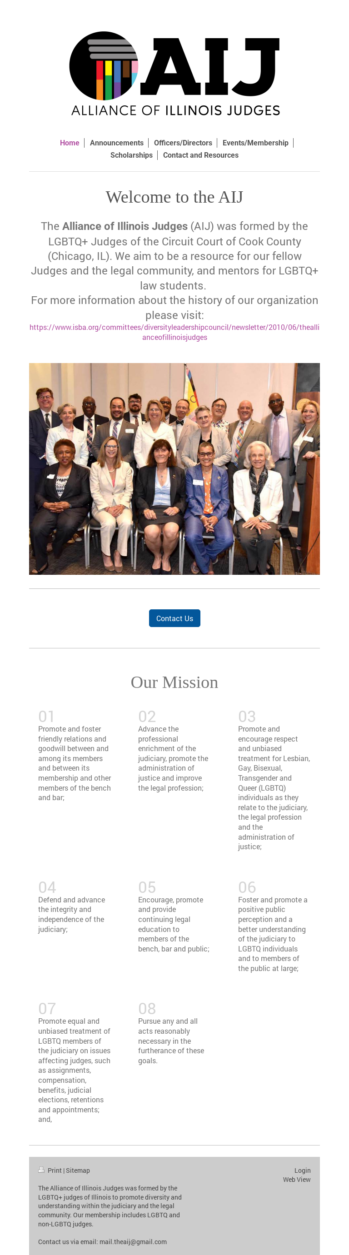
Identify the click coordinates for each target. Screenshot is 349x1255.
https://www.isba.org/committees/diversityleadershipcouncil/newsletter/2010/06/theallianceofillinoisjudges (174, 332)
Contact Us (174, 618)
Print (50, 1170)
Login (302, 1170)
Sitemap (78, 1170)
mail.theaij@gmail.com (133, 1241)
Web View (297, 1179)
